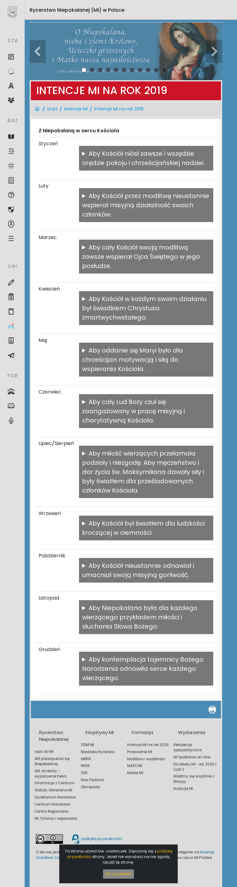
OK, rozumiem (118, 874)
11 (164, 70)
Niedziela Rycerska (97, 751)
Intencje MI (76, 109)
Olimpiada (90, 787)
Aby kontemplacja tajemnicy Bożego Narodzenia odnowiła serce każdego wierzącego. (142, 668)
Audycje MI (183, 788)
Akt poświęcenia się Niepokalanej (52, 761)
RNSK (85, 765)
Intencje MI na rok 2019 (118, 109)
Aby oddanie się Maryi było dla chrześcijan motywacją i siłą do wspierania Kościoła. (132, 359)
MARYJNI (134, 765)
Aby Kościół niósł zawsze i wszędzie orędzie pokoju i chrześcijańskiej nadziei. (143, 158)
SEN (84, 772)
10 (156, 70)
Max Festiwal (92, 780)
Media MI (135, 772)
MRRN (86, 759)
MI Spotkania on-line (191, 757)
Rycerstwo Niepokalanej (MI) (77, 10)
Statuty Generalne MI (53, 790)
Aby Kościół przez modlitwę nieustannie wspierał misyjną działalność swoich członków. (145, 205)
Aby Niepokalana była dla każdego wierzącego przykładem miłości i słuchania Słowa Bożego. (140, 617)
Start (52, 109)
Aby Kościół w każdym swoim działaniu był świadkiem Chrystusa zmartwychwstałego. (144, 308)
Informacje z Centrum (54, 783)
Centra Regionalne (51, 811)
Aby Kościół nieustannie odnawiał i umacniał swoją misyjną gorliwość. (138, 570)
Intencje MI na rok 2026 (148, 744)
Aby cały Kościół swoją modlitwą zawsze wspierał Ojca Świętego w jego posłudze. (141, 256)
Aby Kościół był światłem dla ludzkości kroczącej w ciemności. (143, 528)
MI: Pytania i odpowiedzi (56, 818)
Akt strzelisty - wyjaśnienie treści (51, 774)
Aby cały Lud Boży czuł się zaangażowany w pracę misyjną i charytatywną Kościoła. (133, 411)
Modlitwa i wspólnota (146, 759)
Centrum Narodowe (52, 804)
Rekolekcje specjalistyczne (187, 747)
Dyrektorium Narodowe (55, 797)
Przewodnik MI (139, 751)
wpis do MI (44, 751)
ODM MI (87, 744)
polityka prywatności (96, 838)
